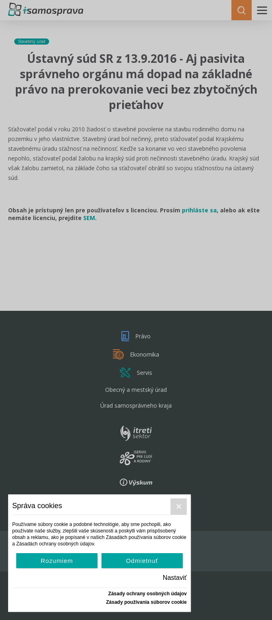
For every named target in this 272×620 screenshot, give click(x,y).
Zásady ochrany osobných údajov (147, 593)
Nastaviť (175, 577)
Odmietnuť (142, 560)
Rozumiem (57, 560)
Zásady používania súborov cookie (146, 602)
